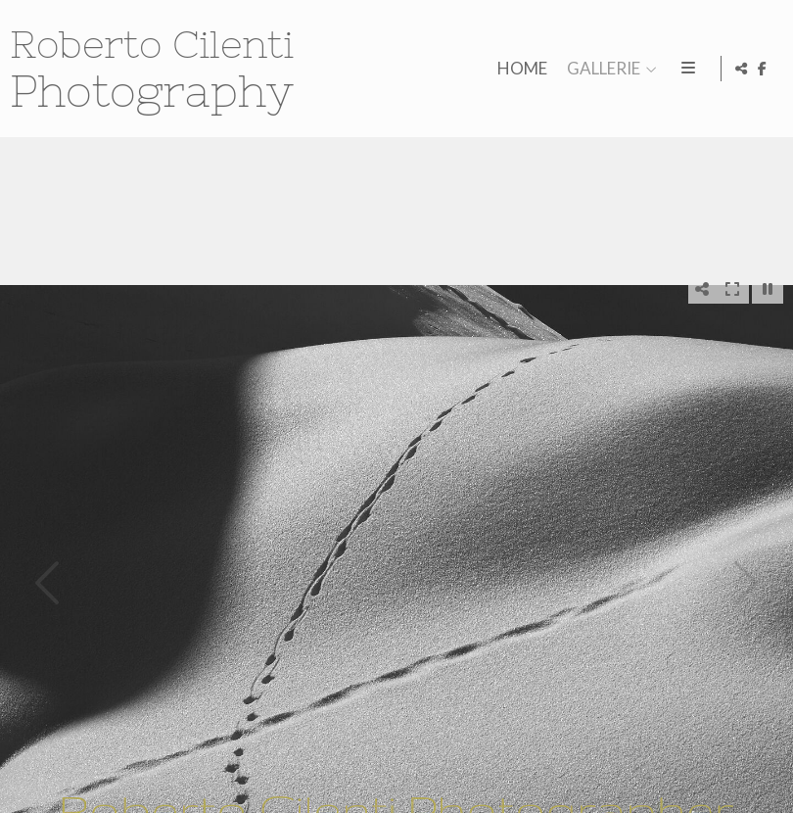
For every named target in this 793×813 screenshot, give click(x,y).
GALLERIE (599, 69)
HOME (518, 69)
